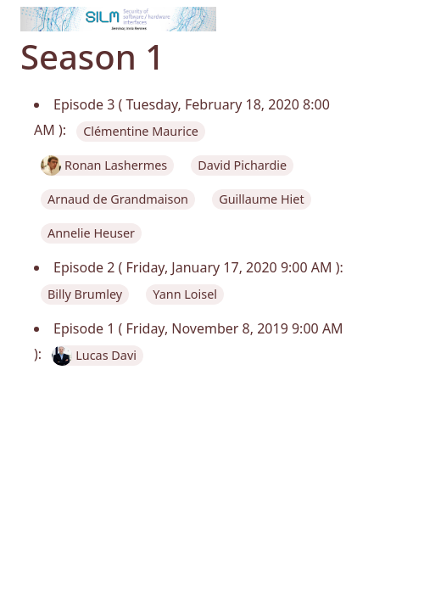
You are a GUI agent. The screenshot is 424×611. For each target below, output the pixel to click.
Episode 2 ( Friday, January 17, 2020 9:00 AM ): (198, 267)
